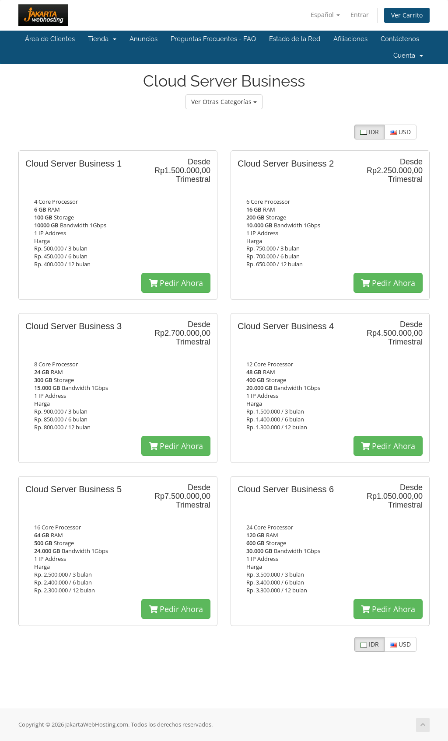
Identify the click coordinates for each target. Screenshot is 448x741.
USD (400, 132)
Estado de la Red (294, 39)
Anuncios (144, 39)
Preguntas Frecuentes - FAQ (213, 39)
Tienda (102, 39)
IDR (369, 132)
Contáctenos (400, 39)
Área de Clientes (50, 39)
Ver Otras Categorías (224, 101)
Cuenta (408, 55)
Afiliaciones (350, 39)
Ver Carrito (407, 15)
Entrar (359, 14)
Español (325, 14)
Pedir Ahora (176, 283)
